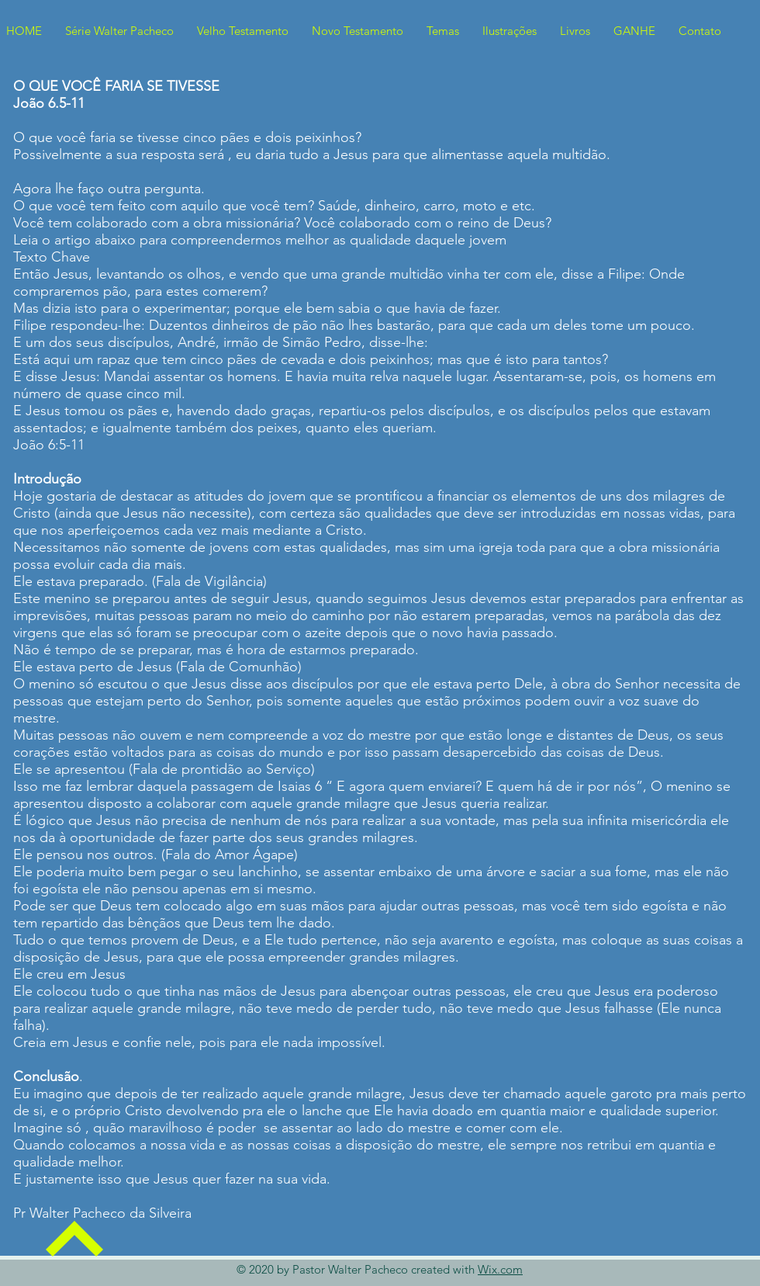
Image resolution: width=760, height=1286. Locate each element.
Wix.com (500, 1269)
